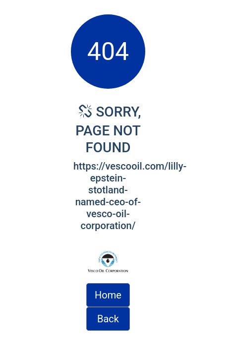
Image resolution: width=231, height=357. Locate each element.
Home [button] (108, 295)
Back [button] (108, 319)
